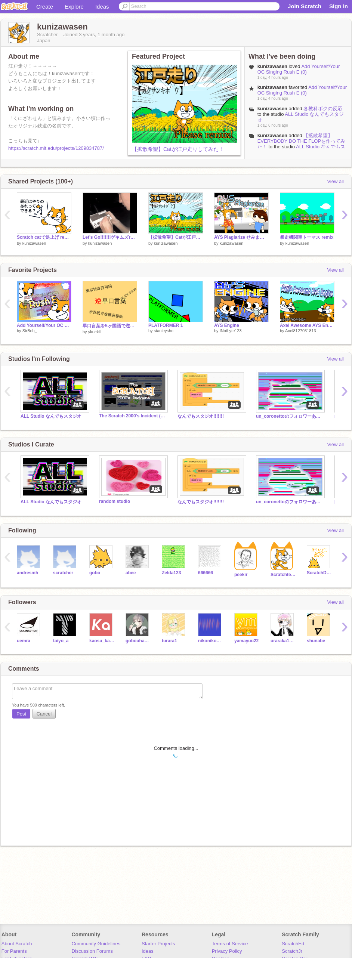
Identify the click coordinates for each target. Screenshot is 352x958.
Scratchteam (283, 574)
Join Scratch (304, 6)
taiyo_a (60, 640)
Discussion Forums (92, 951)
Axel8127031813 (300, 330)
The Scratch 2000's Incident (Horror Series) (132, 415)
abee (131, 572)
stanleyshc (163, 330)
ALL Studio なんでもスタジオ (51, 416)
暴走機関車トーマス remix (306, 237)
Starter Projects (158, 943)
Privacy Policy (227, 951)
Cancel (44, 714)
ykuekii (94, 332)
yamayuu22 (246, 640)
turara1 (169, 640)
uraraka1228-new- (283, 640)
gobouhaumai (138, 640)
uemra (23, 640)
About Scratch (16, 943)
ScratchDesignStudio (319, 572)
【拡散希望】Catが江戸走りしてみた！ (178, 149)
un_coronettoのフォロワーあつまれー (289, 416)
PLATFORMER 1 (165, 325)
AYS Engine (226, 325)
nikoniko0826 (210, 640)
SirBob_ (29, 330)
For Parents (14, 951)
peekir (240, 574)
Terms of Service (230, 943)
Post (21, 714)
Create (44, 6)
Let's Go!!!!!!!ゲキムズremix (110, 237)
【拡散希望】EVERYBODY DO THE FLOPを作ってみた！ (301, 141)
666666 (205, 572)
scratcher (63, 572)
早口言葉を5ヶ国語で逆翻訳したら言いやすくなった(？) (110, 325)
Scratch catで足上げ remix (44, 237)
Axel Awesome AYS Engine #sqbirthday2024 (307, 325)
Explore (74, 6)
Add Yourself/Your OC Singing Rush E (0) (298, 69)
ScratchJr (292, 951)
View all (335, 181)
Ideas (102, 6)
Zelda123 (171, 572)
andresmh (27, 572)
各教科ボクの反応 (322, 108)
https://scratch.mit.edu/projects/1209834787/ (56, 148)
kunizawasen (272, 108)
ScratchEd (293, 943)
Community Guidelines (95, 943)
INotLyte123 (231, 330)
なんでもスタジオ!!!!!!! (200, 416)
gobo (94, 572)
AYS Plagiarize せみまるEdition (241, 237)
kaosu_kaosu (101, 640)
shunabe (316, 640)
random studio (114, 501)
